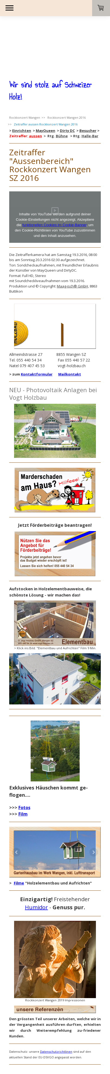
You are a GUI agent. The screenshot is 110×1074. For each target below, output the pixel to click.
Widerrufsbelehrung (52, 1034)
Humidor (36, 859)
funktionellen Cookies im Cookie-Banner (54, 177)
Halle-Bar (90, 87)
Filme (19, 834)
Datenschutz (80, 1034)
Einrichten (21, 82)
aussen (35, 87)
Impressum (16, 1034)
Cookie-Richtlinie (20, 1039)
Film (23, 766)
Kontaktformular (37, 326)
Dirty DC (67, 82)
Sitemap (43, 1039)
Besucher (87, 82)
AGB (31, 1034)
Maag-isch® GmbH (72, 238)
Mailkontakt (69, 326)
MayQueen (45, 82)
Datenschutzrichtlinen (56, 1003)
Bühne (62, 87)
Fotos (24, 759)
